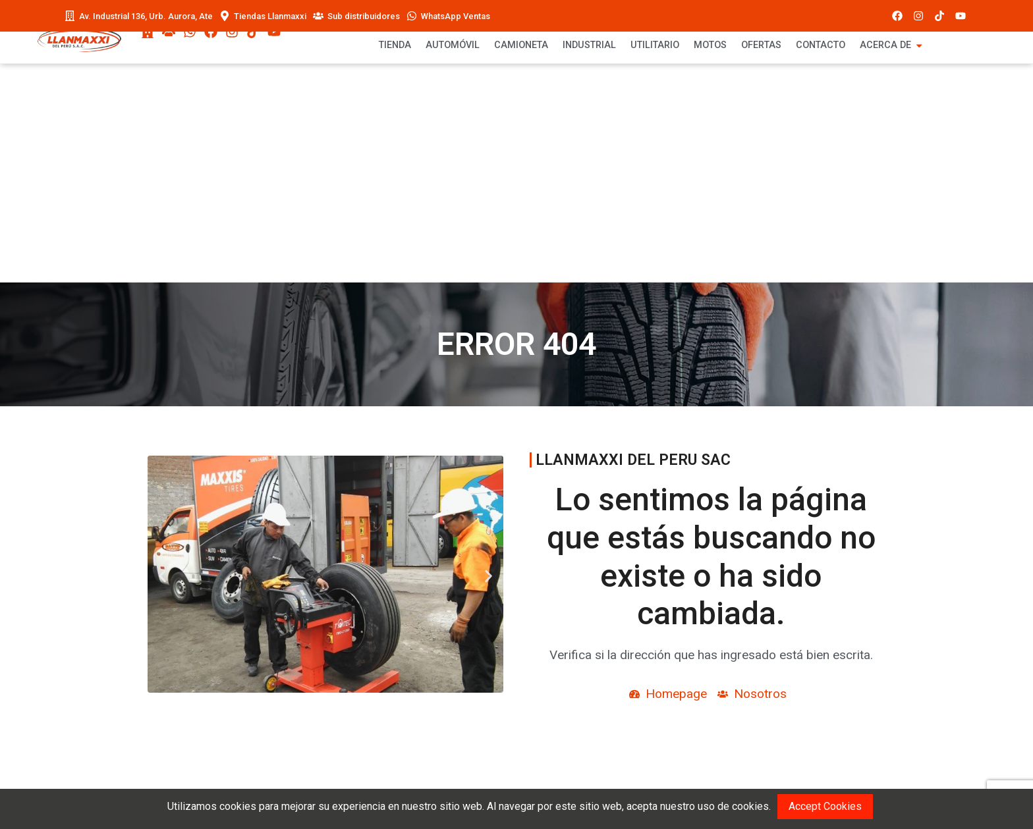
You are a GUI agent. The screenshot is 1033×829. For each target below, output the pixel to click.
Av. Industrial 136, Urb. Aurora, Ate (146, 16)
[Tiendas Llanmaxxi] (224, 16)
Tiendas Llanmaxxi (270, 16)
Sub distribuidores (363, 16)
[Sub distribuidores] (318, 16)
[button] (157, 576)
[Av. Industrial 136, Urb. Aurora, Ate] (70, 16)
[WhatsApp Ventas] (411, 16)
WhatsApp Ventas (455, 16)
